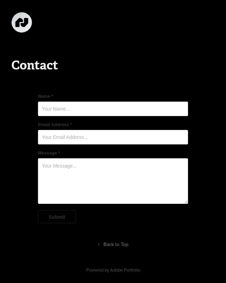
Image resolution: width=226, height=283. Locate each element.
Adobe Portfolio (125, 270)
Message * (49, 153)
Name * (45, 96)
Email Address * (55, 124)
